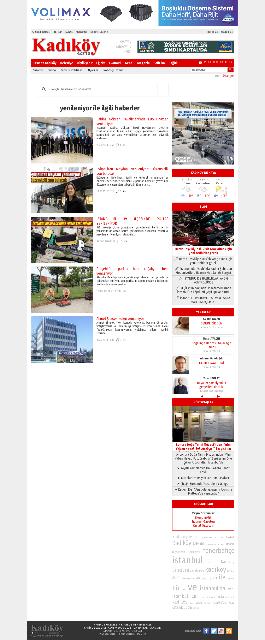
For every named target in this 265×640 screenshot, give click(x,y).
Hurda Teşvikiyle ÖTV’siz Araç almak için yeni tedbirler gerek (203, 249)
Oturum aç (227, 31)
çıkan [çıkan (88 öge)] (199, 602)
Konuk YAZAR (211, 319)
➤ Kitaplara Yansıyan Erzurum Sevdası (203, 478)
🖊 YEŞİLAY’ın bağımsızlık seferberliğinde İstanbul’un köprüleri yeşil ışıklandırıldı (203, 290)
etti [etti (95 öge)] (198, 578)
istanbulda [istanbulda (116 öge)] (226, 596)
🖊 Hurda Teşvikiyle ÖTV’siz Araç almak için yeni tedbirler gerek (203, 261)
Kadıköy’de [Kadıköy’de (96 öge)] (219, 602)
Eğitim (100, 63)
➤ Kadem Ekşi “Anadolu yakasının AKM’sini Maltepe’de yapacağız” (203, 491)
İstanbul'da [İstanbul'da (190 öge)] (212, 588)
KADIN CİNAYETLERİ (211, 363)
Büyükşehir (85, 63)
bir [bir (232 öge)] (176, 588)
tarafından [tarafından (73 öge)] (218, 544)
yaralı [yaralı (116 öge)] (194, 570)
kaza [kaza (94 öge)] (231, 602)
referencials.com (122, 634)
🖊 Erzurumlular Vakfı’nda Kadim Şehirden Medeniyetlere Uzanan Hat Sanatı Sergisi (203, 271)
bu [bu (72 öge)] (222, 537)
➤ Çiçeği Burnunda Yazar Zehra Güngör (203, 484)
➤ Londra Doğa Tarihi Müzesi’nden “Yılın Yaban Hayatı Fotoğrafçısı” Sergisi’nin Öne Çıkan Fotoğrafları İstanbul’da (203, 458)
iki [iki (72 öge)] (184, 589)
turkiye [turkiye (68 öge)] (207, 603)
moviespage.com (106, 634)
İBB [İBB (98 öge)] (197, 537)
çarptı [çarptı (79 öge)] (204, 578)
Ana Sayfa (108, 631)
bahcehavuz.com (139, 634)
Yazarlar (38, 70)
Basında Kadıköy (45, 63)
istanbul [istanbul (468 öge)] (187, 560)
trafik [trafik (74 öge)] (201, 571)
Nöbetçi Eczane (99, 31)
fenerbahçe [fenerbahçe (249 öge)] (218, 551)
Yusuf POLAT (211, 378)
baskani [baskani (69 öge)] (212, 563)
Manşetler (81, 31)
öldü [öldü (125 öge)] (175, 578)
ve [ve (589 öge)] (192, 587)
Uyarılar (93, 70)
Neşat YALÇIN (211, 338)
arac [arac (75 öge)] (216, 537)
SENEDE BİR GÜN (211, 323)
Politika (159, 63)
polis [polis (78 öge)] (229, 571)
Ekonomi (115, 63)
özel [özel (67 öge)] (191, 603)
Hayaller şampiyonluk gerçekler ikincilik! (211, 385)
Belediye (66, 63)
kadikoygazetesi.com (99, 627)
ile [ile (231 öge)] (222, 577)
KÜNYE (69, 31)
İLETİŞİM (58, 31)
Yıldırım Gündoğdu (211, 358)
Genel (129, 63)
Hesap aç (212, 31)
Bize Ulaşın (137, 631)
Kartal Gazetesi (203, 525)
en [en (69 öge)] (233, 571)
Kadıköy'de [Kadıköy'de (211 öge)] (185, 543)
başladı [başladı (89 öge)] (230, 537)
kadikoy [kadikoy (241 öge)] (215, 569)
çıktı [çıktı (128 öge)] (213, 577)
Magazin (143, 63)
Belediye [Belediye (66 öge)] (210, 544)
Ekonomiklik (203, 518)
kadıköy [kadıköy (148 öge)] (179, 602)
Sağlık (173, 63)
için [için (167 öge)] (194, 596)
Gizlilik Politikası (41, 31)
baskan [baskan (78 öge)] (231, 578)
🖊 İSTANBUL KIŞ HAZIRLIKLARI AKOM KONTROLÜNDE (203, 280)
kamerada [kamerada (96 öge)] (188, 578)
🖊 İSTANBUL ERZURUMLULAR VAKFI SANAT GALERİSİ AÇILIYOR (203, 300)
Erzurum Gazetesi (203, 522)
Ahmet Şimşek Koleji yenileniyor (120, 318)
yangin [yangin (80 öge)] (196, 607)
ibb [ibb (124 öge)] (202, 543)
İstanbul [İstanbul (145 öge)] (180, 596)
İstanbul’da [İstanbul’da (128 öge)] (182, 607)
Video (52, 70)
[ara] (102, 89)
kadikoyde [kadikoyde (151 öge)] (182, 536)
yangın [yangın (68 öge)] (202, 597)
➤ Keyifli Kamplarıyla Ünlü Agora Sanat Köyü (203, 470)
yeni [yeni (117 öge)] (231, 589)
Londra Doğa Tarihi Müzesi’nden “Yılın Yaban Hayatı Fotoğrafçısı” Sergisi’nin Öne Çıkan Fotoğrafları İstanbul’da (203, 446)
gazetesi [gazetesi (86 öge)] (207, 537)
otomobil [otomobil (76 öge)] (211, 597)
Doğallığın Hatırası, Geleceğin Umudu (211, 345)
